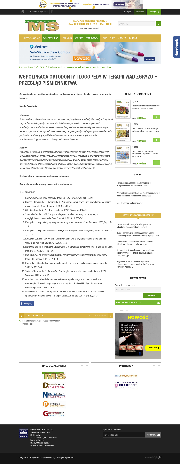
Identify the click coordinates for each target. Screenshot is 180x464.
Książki (122, 38)
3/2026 (135, 124)
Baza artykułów (50, 38)
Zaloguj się (127, 11)
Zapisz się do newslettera (125, 285)
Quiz (104, 38)
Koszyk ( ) (154, 11)
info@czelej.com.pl (37, 440)
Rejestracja (140, 11)
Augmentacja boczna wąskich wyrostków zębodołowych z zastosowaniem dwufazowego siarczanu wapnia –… (135, 264)
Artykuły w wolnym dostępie (138, 215)
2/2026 (135, 147)
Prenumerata (92, 38)
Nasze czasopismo (31, 38)
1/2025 (138, 175)
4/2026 (135, 101)
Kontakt (133, 38)
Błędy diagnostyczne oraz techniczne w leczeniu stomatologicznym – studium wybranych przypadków (138, 234)
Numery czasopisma (138, 94)
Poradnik (66, 38)
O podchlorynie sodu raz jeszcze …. (131, 202)
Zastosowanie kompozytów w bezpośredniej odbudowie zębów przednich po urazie (134, 225)
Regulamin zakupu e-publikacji (42, 457)
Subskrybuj (152, 295)
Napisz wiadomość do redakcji (138, 302)
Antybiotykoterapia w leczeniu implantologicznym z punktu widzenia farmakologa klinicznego (138, 194)
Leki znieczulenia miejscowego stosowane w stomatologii (41, 322)
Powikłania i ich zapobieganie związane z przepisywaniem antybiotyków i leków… (133, 184)
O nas (112, 38)
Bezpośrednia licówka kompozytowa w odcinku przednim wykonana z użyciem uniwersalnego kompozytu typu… (135, 253)
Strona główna (26, 67)
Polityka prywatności (66, 457)
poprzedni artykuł (32, 315)
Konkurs (79, 38)
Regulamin (23, 457)
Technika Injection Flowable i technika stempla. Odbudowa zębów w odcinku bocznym (135, 242)
